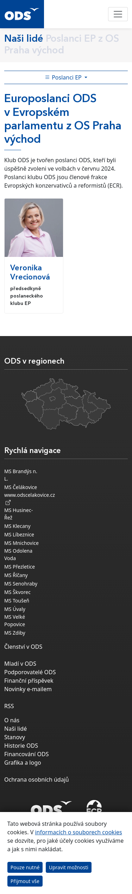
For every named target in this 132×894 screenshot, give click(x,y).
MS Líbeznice (19, 534)
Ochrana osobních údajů (36, 779)
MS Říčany (16, 575)
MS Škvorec (17, 592)
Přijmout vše (25, 881)
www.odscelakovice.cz (29, 499)
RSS (9, 706)
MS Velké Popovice (14, 620)
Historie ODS (21, 745)
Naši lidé (15, 729)
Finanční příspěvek (29, 680)
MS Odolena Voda (18, 554)
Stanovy (14, 737)
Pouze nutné (25, 867)
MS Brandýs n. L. (20, 475)
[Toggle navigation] (118, 14)
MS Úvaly (14, 609)
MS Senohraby (20, 583)
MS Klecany (17, 526)
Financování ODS (26, 754)
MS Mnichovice (21, 543)
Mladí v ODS (20, 663)
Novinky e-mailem (28, 689)
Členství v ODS (23, 647)
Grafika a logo (22, 762)
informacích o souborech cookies (78, 832)
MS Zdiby (14, 632)
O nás (11, 720)
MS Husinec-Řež (18, 514)
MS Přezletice (19, 566)
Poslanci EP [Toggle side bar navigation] (64, 77)
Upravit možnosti (68, 867)
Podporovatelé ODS (30, 672)
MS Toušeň (16, 600)
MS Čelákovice (20, 487)
